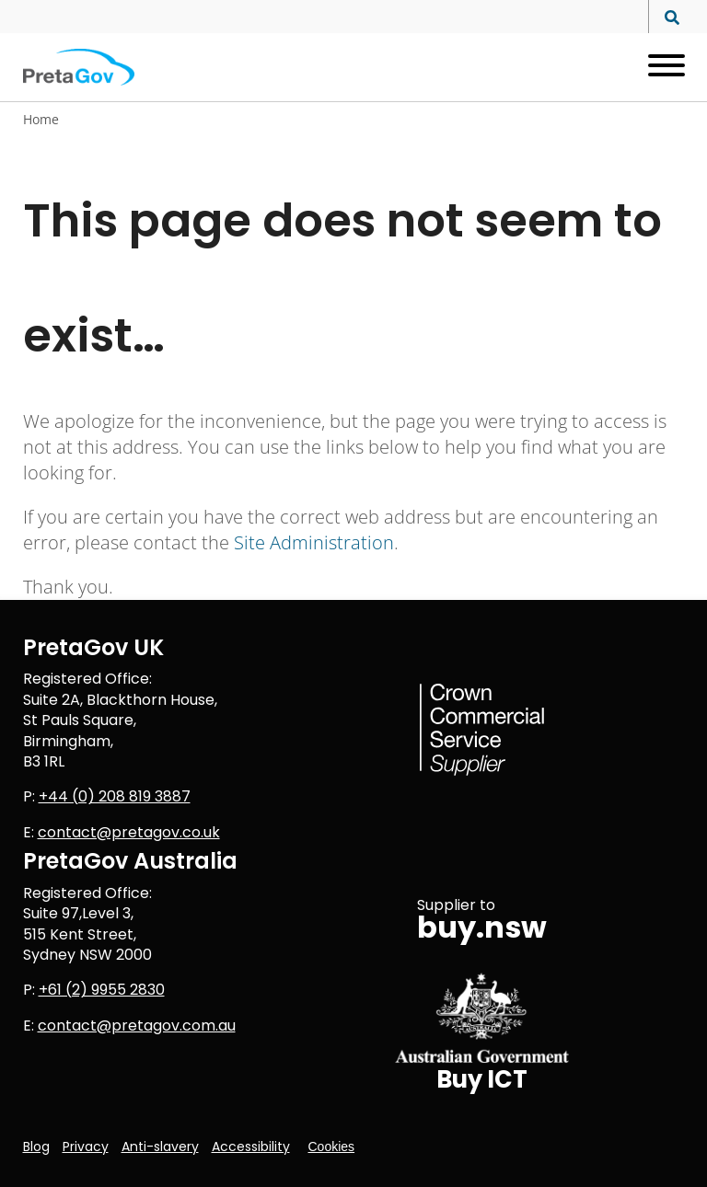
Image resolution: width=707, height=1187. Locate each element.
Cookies (331, 1146)
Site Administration (314, 542)
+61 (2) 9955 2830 (102, 989)
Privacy (86, 1146)
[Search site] (667, 18)
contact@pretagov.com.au (137, 1025)
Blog (36, 1146)
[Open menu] (659, 67)
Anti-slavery (160, 1146)
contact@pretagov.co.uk (129, 832)
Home (41, 119)
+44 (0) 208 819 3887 (115, 796)
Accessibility (251, 1146)
